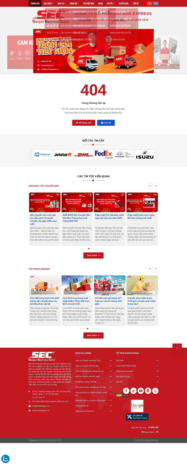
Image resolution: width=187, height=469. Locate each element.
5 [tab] (98, 248)
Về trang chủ (83, 123)
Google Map (38, 397)
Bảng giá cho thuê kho (93, 411)
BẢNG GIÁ (74, 3)
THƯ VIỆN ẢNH (88, 3)
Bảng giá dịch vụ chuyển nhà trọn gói (93, 400)
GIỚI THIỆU (49, 3)
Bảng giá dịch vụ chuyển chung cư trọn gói (93, 393)
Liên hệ (106, 123)
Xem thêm (93, 255)
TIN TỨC (111, 3)
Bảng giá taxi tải (93, 406)
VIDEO (100, 3)
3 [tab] (93, 248)
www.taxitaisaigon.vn (40, 410)
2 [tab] (91, 248)
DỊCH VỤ (62, 3)
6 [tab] (99, 328)
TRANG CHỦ (35, 3)
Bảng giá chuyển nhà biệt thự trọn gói (93, 387)
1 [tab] (88, 248)
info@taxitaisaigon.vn (40, 406)
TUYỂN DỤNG (124, 3)
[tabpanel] (45, 219)
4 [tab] (95, 248)
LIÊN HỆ (136, 3)
